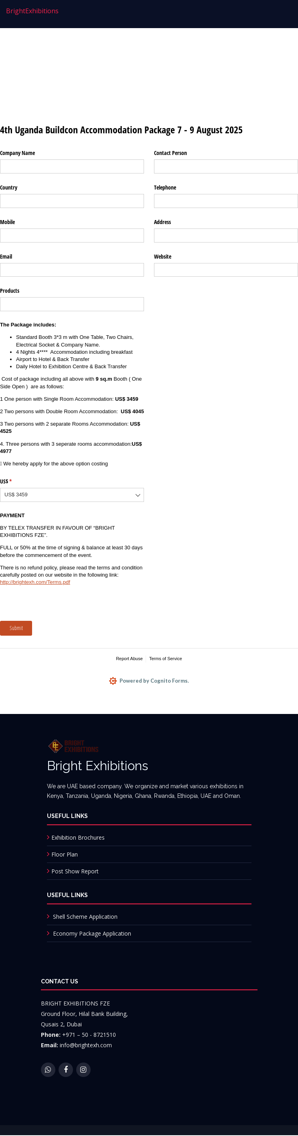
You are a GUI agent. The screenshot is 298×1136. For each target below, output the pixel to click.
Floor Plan (64, 855)
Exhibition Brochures (78, 838)
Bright (32, 10)
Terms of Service (165, 658)
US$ (15, 481)
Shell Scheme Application (85, 917)
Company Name (17, 153)
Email (6, 256)
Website (162, 256)
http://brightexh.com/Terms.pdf (35, 582)
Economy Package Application (92, 934)
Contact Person (170, 153)
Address (162, 222)
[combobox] (72, 495)
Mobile (7, 222)
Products (9, 290)
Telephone (165, 187)
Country (8, 187)
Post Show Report (75, 871)
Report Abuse (129, 658)
